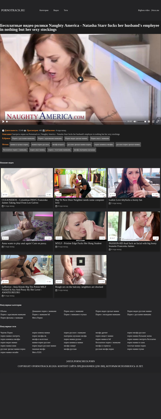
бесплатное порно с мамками (108, 342)
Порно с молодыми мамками (108, 314)
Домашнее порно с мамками (44, 311)
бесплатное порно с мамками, (15, 150)
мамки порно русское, (40, 144)
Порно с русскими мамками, (23, 138)
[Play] (3, 121)
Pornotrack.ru (13, 10)
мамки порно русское (41, 342)
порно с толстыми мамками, (59, 150)
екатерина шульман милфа (75, 336)
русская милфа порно (105, 349)
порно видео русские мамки (44, 346)
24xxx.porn (73, 361)
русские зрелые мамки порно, (79, 144)
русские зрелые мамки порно (13, 349)
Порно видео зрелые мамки (107, 311)
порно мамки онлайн (9, 352)
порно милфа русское (136, 333)
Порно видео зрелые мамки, (76, 138)
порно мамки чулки (135, 349)
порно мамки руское (72, 339)
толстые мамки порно (136, 346)
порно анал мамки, (37, 150)
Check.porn (87, 361)
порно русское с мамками (75, 333)
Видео (56, 10)
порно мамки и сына (136, 342)
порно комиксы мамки (73, 342)
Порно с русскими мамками (139, 314)
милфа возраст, (58, 144)
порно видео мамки (9, 342)
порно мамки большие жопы (139, 336)
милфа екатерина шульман (84, 150)
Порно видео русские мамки (139, 311)
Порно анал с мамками (100, 138)
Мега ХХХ (36, 352)
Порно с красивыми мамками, (50, 138)
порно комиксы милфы (10, 339)
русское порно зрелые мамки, (128, 144)
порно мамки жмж (8, 346)
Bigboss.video (144, 10)
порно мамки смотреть (10, 336)
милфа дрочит (102, 333)
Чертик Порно (7, 333)
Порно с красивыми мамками (13, 314)
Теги (66, 10)
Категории (43, 10)
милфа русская (70, 349)
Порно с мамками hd (41, 314)
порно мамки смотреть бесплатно (141, 339)
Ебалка (4, 311)
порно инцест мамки (104, 336)
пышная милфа (38, 349)
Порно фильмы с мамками (12, 318)
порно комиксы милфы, (103, 144)
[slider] (66, 121)
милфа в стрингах (103, 346)
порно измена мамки (41, 333)
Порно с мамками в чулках (75, 314)
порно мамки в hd (103, 339)
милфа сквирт (70, 346)
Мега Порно (37, 318)
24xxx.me (155, 10)
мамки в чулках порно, (19, 144)
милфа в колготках (40, 339)
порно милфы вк (39, 336)
